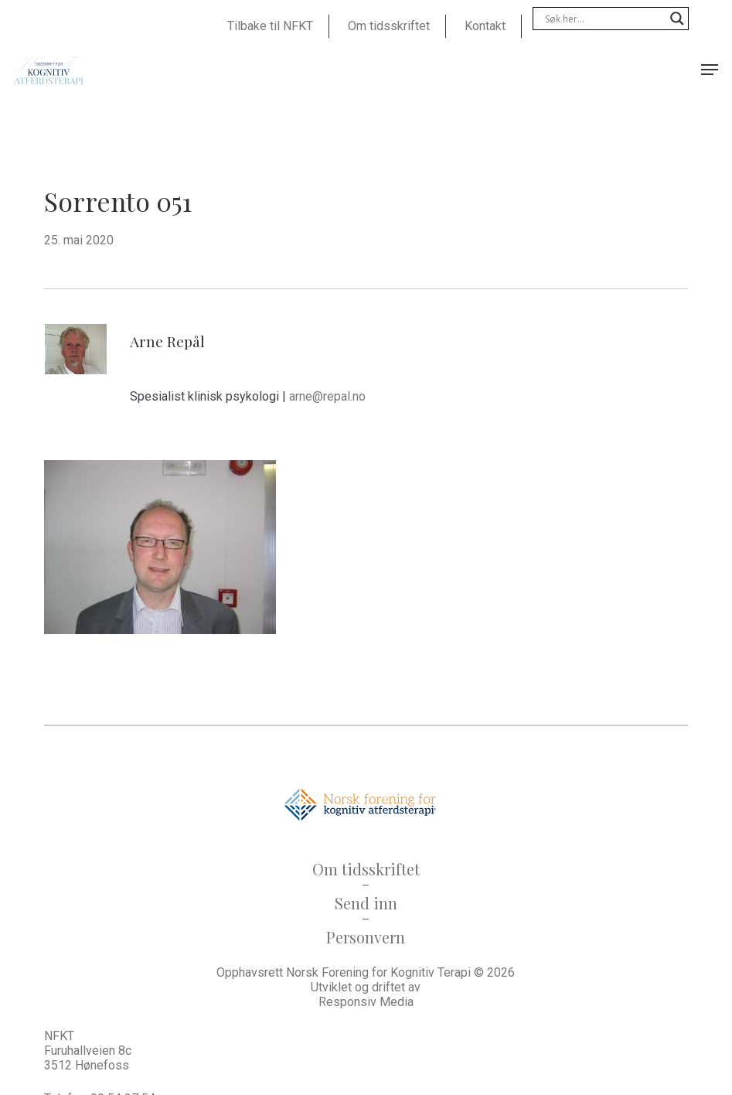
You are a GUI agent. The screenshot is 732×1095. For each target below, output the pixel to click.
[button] (709, 69)
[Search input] (603, 18)
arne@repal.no (327, 396)
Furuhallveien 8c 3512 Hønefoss (87, 1058)
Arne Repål (167, 341)
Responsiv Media (366, 1001)
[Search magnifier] (677, 18)
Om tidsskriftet (366, 868)
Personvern (365, 937)
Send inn (366, 903)
